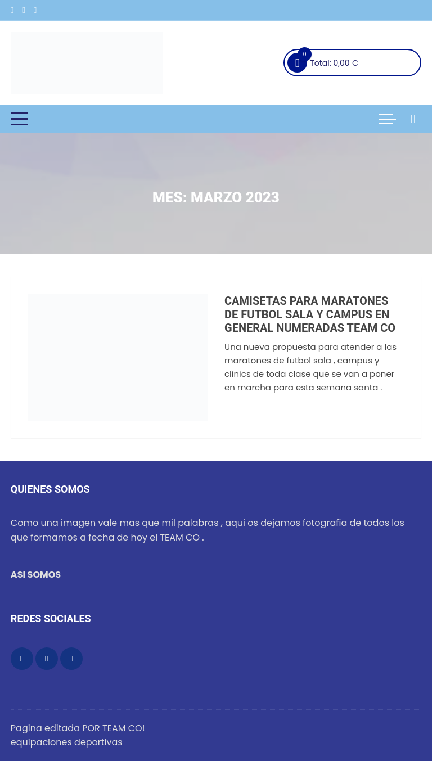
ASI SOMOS (36, 574)
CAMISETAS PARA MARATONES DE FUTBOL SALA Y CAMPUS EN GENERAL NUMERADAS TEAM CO (309, 314)
